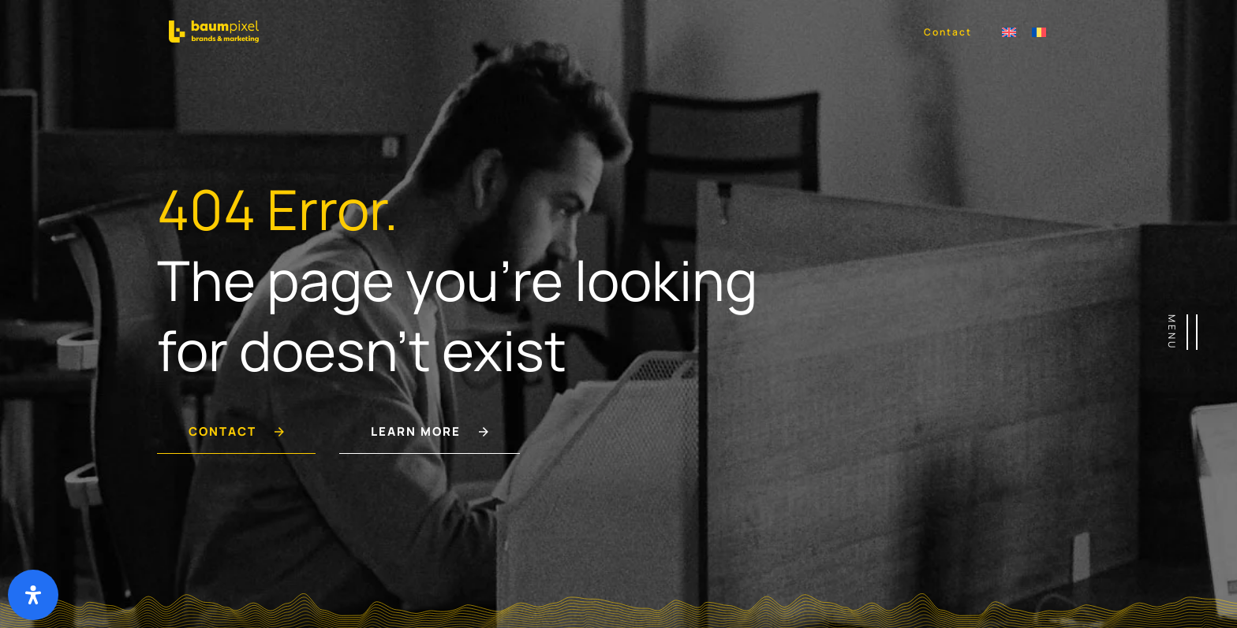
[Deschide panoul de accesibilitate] (33, 595)
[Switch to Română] (1039, 31)
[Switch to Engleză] (1009, 31)
